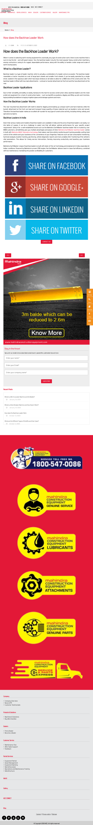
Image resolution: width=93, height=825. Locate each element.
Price (89, 315)
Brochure (89, 307)
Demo (89, 300)
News (89, 322)
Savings (90, 293)
